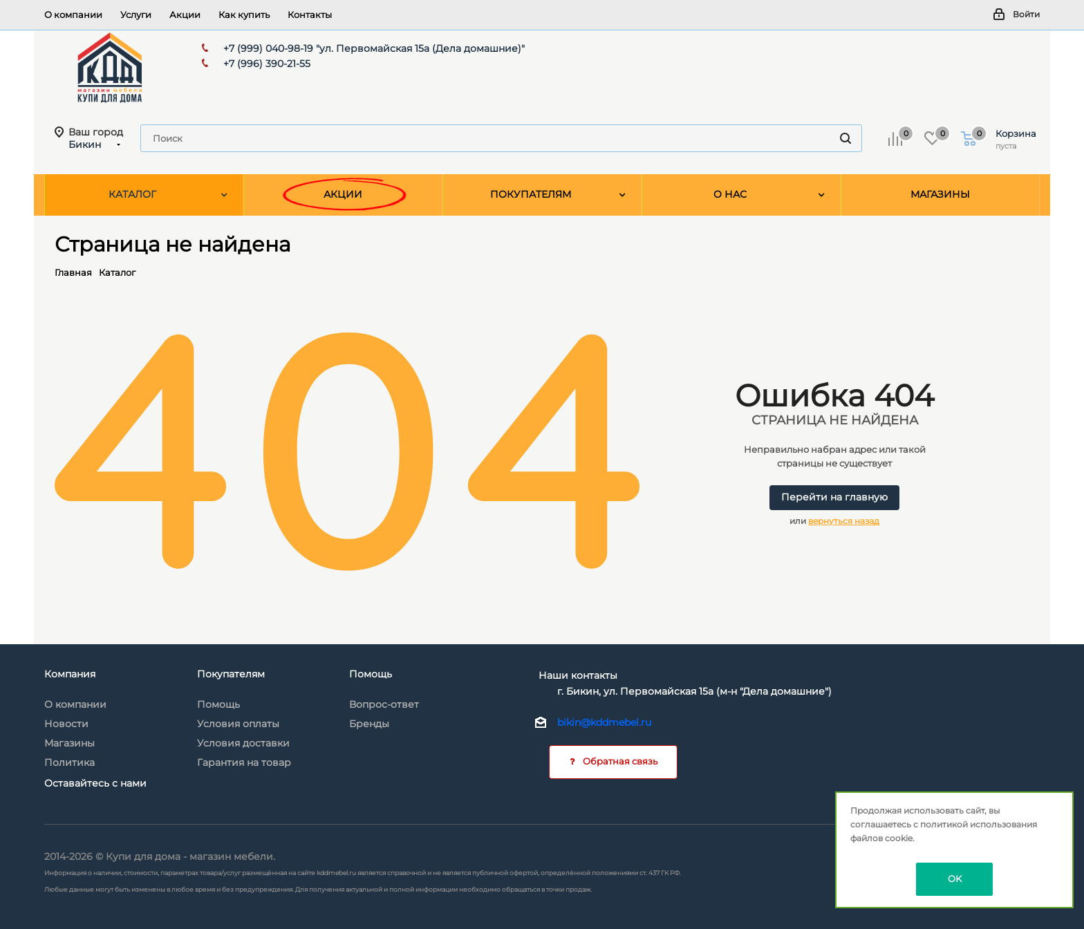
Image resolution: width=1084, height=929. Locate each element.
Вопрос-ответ (384, 704)
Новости (66, 723)
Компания (69, 674)
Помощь (218, 704)
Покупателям (231, 674)
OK (955, 878)
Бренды (369, 723)
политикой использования (978, 824)
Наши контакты (578, 675)
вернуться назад (843, 521)
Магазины (69, 743)
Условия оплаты (238, 723)
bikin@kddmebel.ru (604, 722)
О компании (75, 704)
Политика (69, 762)
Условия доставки (243, 743)
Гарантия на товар (244, 762)
